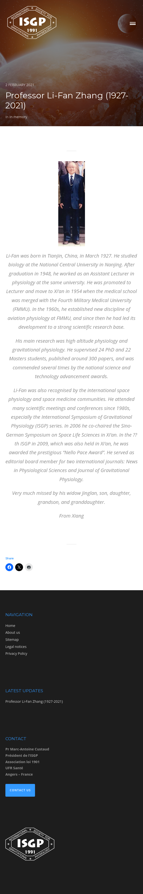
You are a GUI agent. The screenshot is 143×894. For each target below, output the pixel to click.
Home (10, 625)
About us (12, 632)
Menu (133, 24)
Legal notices (15, 646)
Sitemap (12, 639)
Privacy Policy (16, 653)
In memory (18, 116)
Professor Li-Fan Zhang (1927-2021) (34, 701)
